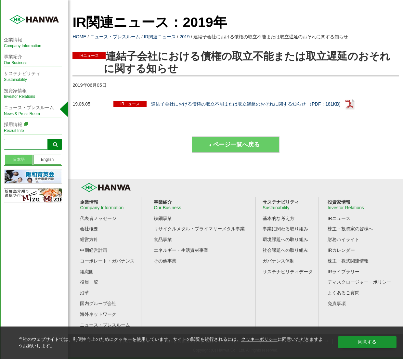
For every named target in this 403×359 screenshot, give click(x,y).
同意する (367, 341)
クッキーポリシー (259, 339)
